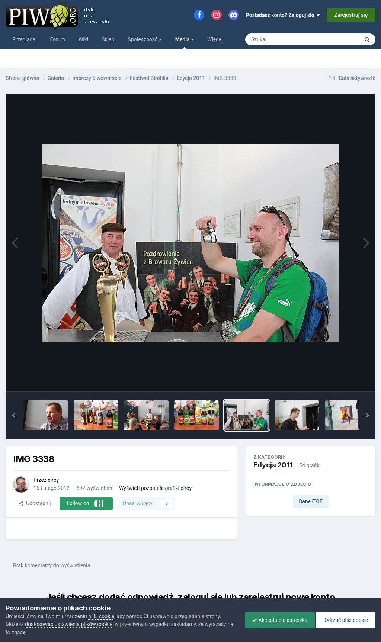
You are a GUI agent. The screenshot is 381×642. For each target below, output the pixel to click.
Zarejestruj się (351, 15)
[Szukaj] (285, 39)
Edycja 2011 (272, 465)
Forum (57, 39)
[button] (14, 415)
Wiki (83, 39)
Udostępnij (35, 503)
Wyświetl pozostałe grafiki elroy (155, 488)
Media (184, 42)
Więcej (214, 39)
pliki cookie (101, 616)
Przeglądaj (24, 39)
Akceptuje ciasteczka (277, 620)
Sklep (108, 39)
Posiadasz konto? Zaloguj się (283, 15)
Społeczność (144, 39)
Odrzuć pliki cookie (345, 620)
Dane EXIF (311, 501)
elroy (53, 480)
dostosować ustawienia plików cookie (68, 624)
